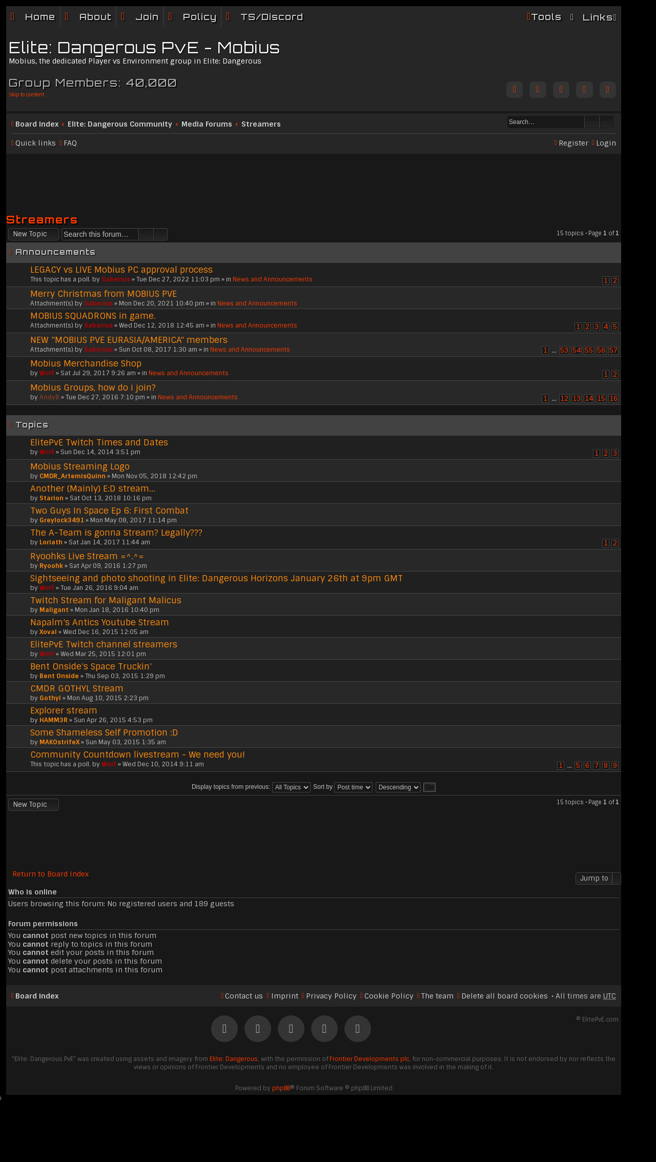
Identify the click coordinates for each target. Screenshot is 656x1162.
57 (613, 350)
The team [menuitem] (437, 996)
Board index (36, 124)
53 (564, 350)
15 (601, 398)
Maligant (54, 610)
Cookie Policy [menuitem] (389, 996)
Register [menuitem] (573, 143)
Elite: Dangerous (234, 1059)
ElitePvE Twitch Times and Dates (99, 442)
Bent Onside (59, 676)
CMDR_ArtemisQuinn (72, 476)
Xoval (48, 632)
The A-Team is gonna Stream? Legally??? (116, 532)
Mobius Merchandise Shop (85, 363)
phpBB (281, 1088)
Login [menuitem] (606, 143)
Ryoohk (51, 566)
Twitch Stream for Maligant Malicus (105, 600)
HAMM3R (53, 720)
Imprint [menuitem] (284, 996)
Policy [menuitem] (200, 16)
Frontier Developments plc (369, 1059)
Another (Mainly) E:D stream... (92, 488)
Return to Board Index (50, 874)
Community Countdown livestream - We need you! (137, 754)
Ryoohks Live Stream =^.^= (87, 556)
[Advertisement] (313, 179)
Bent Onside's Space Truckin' (91, 666)
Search (592, 122)
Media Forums (206, 124)
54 (576, 350)
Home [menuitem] (40, 16)
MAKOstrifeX (59, 742)
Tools (546, 16)
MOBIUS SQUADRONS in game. (93, 315)
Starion (51, 498)
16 (613, 398)
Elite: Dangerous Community (120, 124)
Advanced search (606, 122)
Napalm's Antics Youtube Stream (99, 622)
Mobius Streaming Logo (80, 466)
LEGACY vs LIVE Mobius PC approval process (121, 269)
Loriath (51, 542)
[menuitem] (88, 16)
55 (589, 350)
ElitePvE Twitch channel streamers (103, 644)
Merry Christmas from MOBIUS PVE (103, 293)
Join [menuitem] (147, 16)
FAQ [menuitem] (70, 143)
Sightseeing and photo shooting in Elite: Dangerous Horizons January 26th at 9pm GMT (216, 578)
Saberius (115, 279)
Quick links (35, 143)
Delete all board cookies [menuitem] (504, 996)
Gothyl (50, 698)
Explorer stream (63, 710)
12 (564, 398)
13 (576, 398)
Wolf (46, 373)
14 (589, 398)
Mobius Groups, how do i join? (93, 387)
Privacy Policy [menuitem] (331, 996)
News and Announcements (273, 279)
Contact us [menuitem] (244, 996)
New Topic (30, 234)
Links (598, 17)
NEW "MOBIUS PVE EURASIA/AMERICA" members (129, 339)
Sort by (343, 786)
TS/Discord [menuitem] (271, 16)
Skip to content (26, 94)
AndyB (49, 397)
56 (601, 350)
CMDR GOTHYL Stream (77, 688)
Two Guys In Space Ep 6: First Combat (109, 510)
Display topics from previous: (251, 786)
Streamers (261, 124)
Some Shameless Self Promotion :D (104, 732)
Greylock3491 (61, 520)
